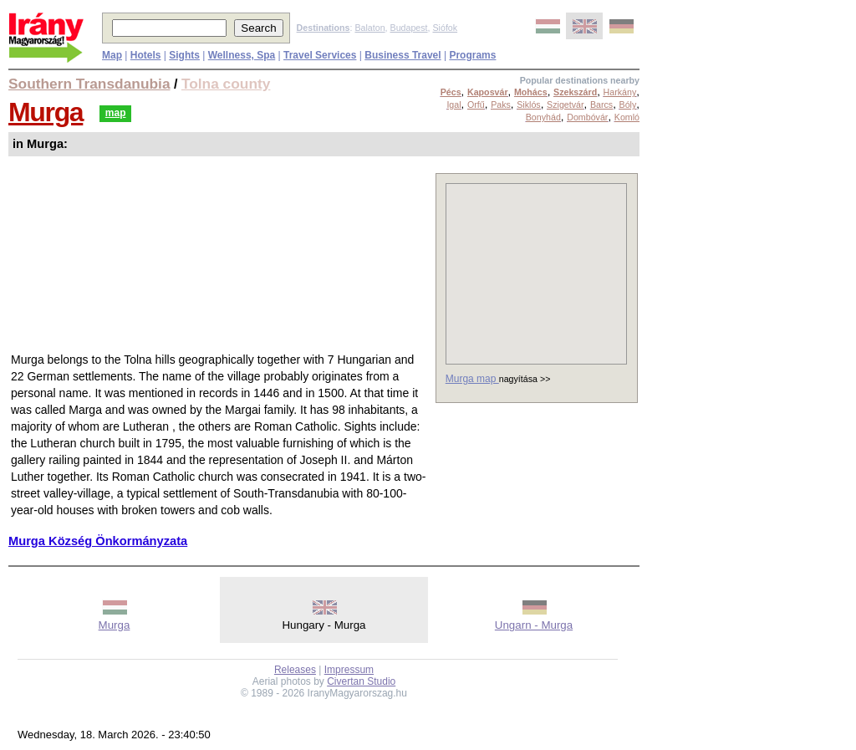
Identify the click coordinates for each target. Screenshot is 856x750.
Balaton (369, 28)
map (115, 113)
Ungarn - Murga (534, 625)
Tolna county (226, 83)
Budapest (409, 28)
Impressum (349, 670)
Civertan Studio (361, 681)
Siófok (444, 28)
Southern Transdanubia (89, 83)
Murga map (472, 379)
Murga (45, 112)
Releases (295, 670)
